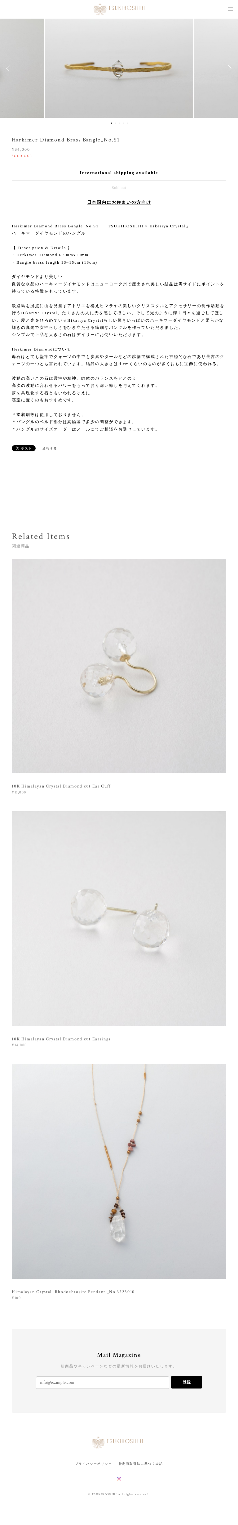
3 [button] (119, 123)
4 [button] (123, 123)
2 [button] (115, 123)
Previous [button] (9, 68)
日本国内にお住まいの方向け (119, 202)
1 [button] (111, 123)
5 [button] (127, 123)
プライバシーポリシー (93, 1463)
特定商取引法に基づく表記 (141, 1463)
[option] (119, 68)
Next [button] (229, 68)
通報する (49, 448)
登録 (187, 1382)
